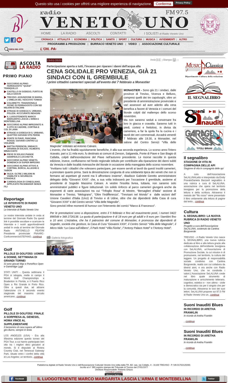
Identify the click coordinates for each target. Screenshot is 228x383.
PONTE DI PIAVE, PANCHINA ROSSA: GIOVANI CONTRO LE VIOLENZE (21, 140)
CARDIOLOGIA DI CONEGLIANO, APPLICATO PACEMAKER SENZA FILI (22, 184)
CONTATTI (118, 33)
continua (199, 201)
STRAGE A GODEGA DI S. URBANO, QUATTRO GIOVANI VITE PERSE (25, 134)
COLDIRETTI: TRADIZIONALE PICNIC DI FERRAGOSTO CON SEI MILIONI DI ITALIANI (23, 105)
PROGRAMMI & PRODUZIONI (66, 43)
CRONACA (47, 39)
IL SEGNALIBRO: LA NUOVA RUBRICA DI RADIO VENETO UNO (202, 219)
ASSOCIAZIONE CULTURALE (161, 43)
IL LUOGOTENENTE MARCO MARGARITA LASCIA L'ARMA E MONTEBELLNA (21, 118)
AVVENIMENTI (167, 39)
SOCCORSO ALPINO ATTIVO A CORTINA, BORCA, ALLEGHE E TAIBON (21, 168)
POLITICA (96, 39)
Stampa (169, 59)
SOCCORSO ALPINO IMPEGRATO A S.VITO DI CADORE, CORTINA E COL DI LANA (23, 126)
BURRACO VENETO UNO (107, 43)
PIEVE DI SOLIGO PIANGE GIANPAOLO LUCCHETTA (20, 155)
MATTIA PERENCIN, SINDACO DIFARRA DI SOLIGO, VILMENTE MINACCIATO (22, 148)
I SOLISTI (164, 33)
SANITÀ (110, 39)
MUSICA (150, 39)
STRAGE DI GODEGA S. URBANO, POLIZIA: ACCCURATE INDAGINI (24, 112)
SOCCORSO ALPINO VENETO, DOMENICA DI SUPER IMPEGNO (23, 161)
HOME (46, 33)
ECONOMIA (80, 39)
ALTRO (183, 39)
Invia (156, 59)
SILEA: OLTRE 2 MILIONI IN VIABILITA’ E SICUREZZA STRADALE (19, 176)
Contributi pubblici (113, 372)
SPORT (123, 39)
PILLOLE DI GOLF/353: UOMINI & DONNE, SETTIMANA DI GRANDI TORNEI (24, 257)
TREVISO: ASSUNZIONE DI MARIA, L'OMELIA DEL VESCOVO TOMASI (24, 98)
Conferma (163, 4)
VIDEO (132, 43)
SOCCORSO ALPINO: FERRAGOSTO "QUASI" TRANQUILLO (17, 85)
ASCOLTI (93, 33)
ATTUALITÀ (63, 39)
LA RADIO (68, 33)
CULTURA (136, 39)
